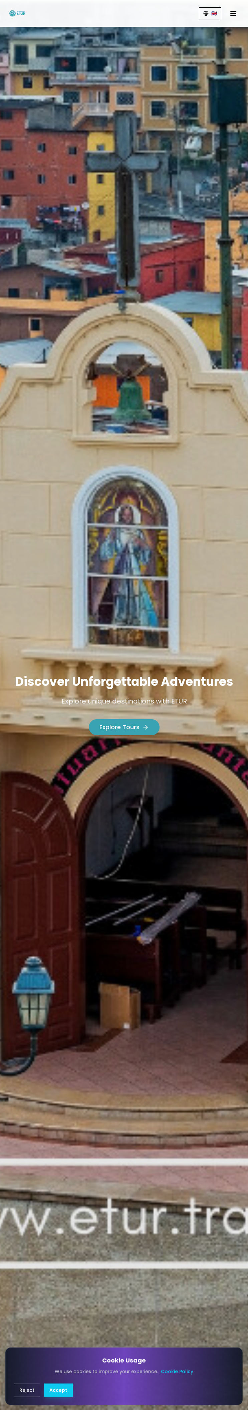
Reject (26, 1398)
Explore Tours (124, 727)
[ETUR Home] (17, 13)
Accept (58, 1398)
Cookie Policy (177, 1379)
